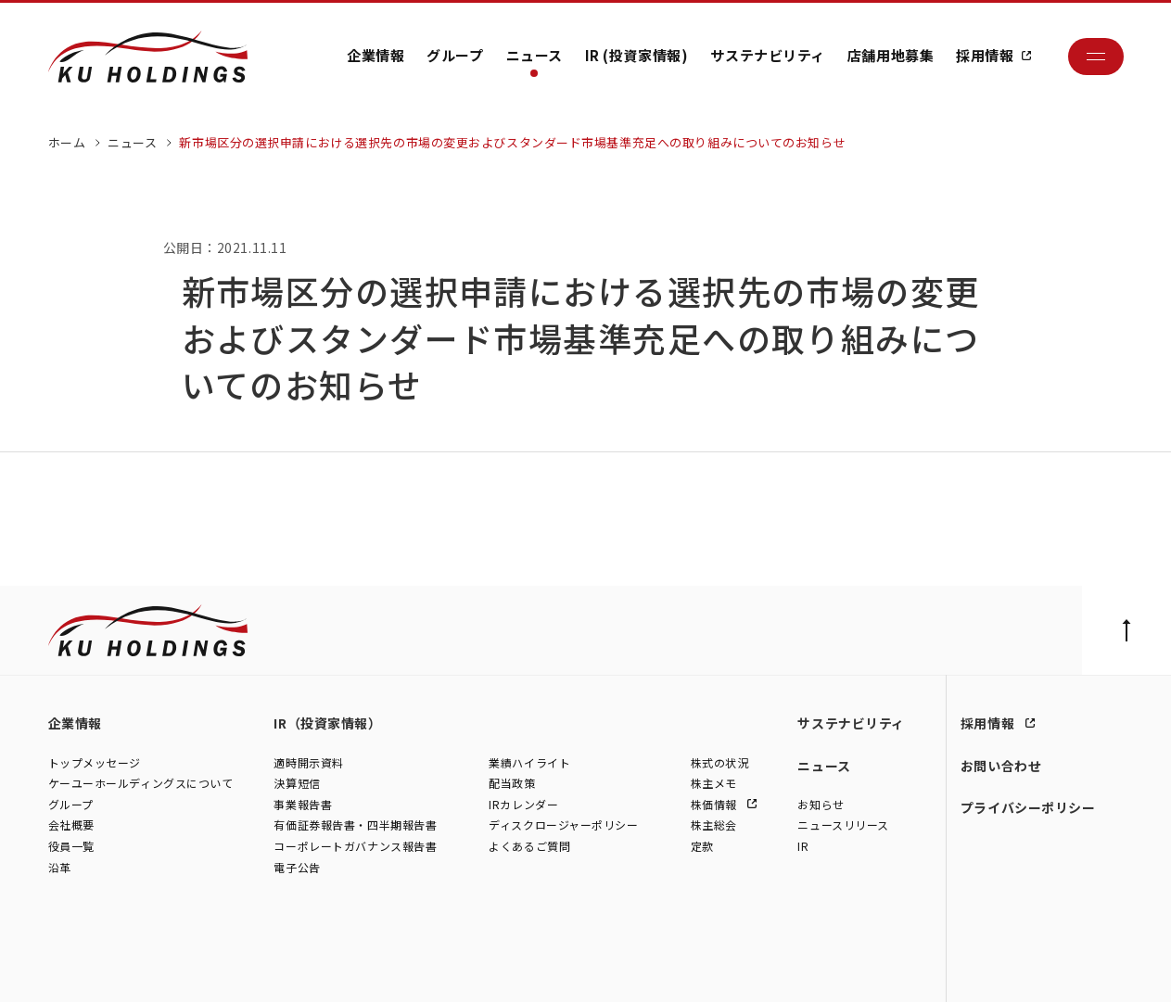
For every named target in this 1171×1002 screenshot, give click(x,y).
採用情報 (984, 55)
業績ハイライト (529, 763)
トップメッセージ (94, 763)
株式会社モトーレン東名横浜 (365, 968)
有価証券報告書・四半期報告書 (355, 825)
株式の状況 (720, 763)
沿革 (59, 868)
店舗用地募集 (890, 55)
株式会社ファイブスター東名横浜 (529, 968)
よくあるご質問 (529, 847)
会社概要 (71, 825)
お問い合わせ (1001, 765)
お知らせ (820, 805)
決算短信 (297, 784)
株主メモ (714, 784)
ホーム (67, 142)
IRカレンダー (523, 805)
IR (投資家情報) (637, 55)
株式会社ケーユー (92, 968)
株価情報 (716, 805)
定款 (702, 847)
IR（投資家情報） (327, 723)
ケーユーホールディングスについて (141, 784)
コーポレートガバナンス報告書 (355, 847)
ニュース (534, 55)
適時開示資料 (308, 763)
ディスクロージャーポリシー (563, 825)
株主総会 (714, 825)
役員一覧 (71, 847)
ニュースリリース (842, 825)
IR (802, 847)
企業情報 (375, 55)
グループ (454, 55)
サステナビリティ (767, 55)
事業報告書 (303, 805)
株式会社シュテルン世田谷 (214, 968)
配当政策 (512, 784)
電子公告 (297, 868)
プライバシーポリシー (1028, 807)
